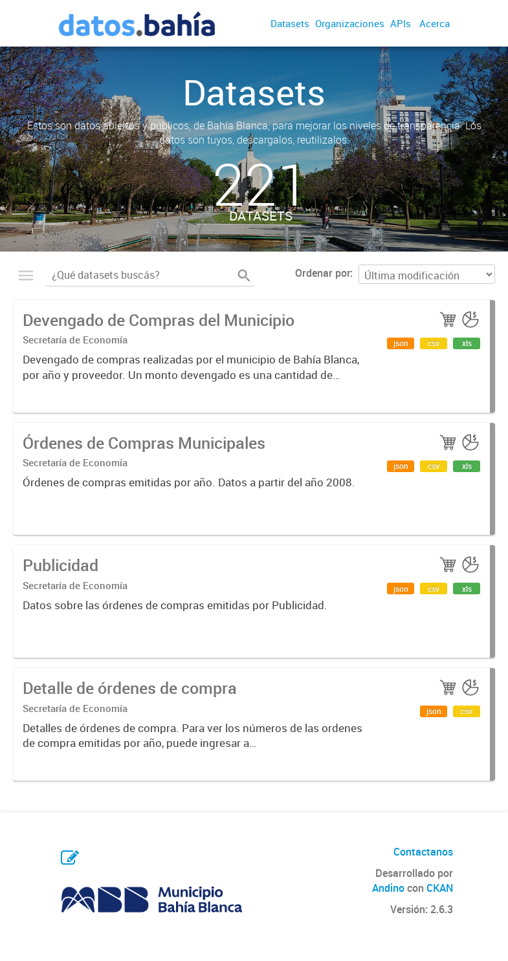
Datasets (290, 23)
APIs (400, 23)
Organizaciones (349, 23)
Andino (388, 888)
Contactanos (423, 852)
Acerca (434, 23)
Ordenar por (322, 272)
